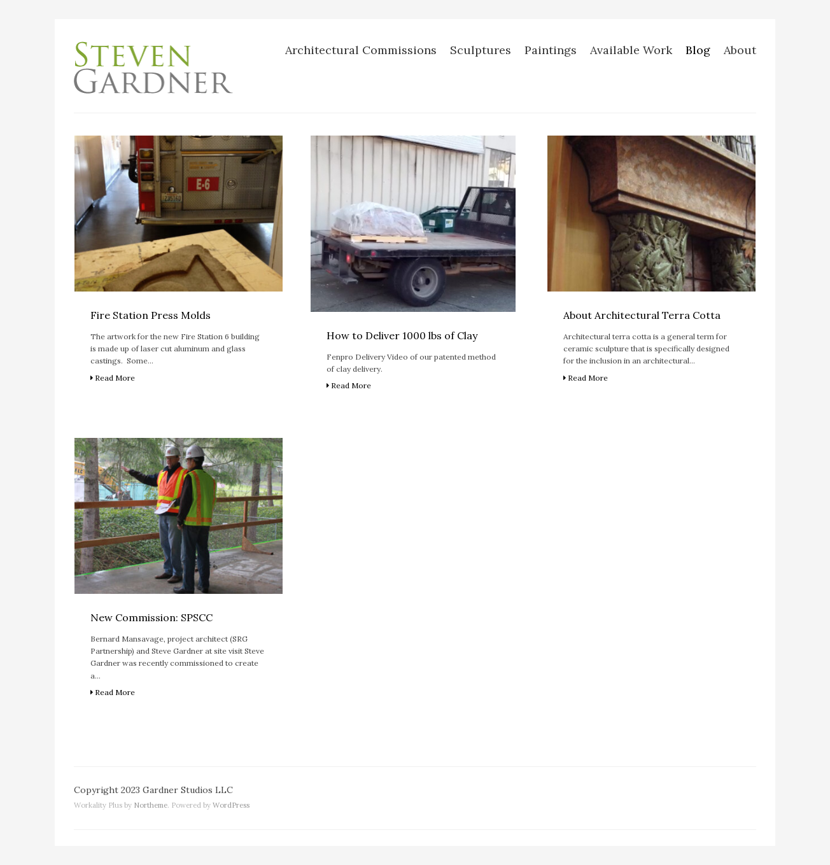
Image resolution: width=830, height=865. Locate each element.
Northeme (150, 805)
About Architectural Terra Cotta (642, 315)
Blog (698, 50)
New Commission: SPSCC (151, 617)
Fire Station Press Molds (150, 315)
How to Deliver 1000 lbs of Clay (402, 335)
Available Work (631, 50)
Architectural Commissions (361, 50)
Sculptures (480, 50)
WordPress (231, 805)
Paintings (550, 50)
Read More (112, 378)
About (740, 50)
